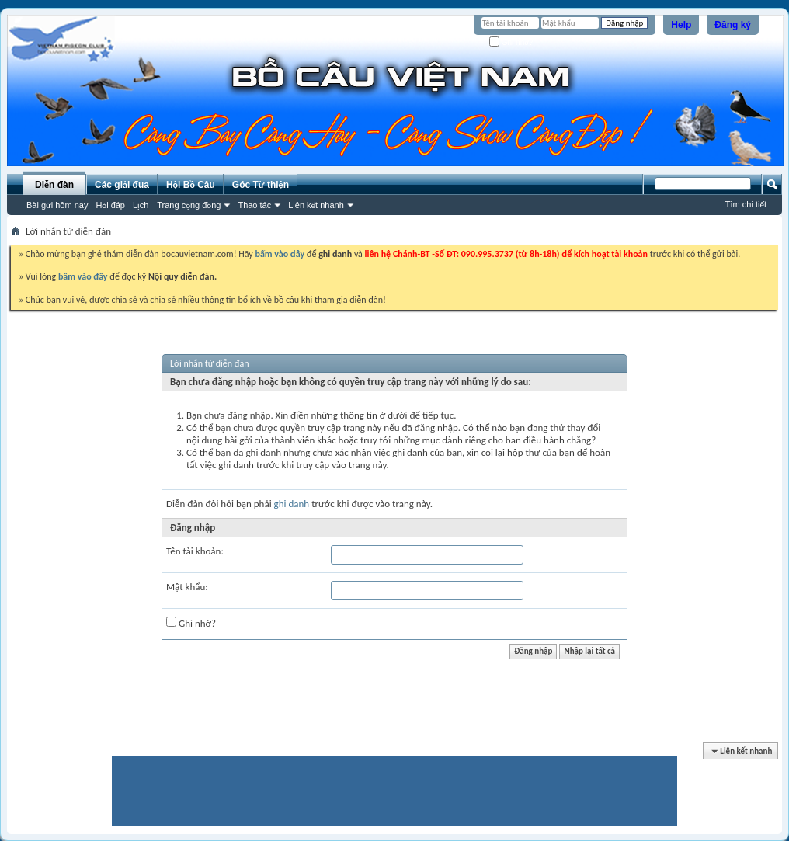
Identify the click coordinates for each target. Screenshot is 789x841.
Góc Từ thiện (260, 184)
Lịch (140, 205)
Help (681, 24)
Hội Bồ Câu (190, 184)
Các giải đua (122, 184)
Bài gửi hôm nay (57, 205)
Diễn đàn (54, 184)
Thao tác (254, 205)
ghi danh (292, 503)
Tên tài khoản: (195, 551)
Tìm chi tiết (745, 204)
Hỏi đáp (110, 205)
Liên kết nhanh (316, 205)
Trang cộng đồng (189, 205)
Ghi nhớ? (511, 42)
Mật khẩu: (187, 587)
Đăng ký (732, 24)
